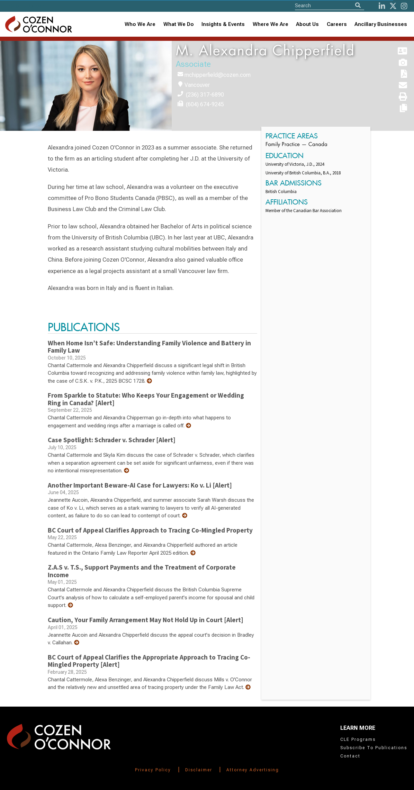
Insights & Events (223, 24)
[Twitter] (393, 6)
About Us (307, 24)
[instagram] (404, 6)
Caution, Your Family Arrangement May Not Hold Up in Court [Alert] (145, 620)
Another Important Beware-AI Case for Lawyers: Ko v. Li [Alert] (140, 485)
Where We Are (270, 24)
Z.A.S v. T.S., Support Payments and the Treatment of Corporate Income (142, 571)
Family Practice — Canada (296, 144)
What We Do (178, 24)
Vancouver (197, 85)
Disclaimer (198, 770)
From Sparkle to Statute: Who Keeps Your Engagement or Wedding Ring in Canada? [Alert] (146, 399)
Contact (350, 756)
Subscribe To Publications (373, 747)
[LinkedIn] (382, 6)
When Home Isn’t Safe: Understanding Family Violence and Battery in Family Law (149, 347)
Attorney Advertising (252, 770)
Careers (337, 24)
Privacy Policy (153, 770)
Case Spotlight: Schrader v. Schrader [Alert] (112, 440)
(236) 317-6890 (205, 94)
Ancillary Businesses (380, 24)
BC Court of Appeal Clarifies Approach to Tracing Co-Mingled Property (150, 530)
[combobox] (223, 24)
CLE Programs (358, 739)
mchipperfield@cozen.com (217, 75)
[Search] (358, 5)
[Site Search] (329, 5)
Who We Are (140, 24)
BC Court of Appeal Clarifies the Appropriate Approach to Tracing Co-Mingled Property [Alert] (149, 661)
